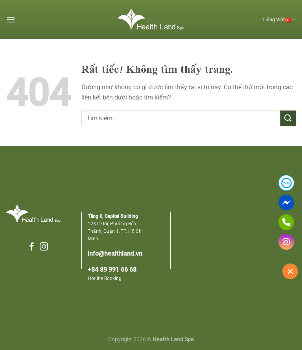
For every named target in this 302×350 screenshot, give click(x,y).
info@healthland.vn (115, 253)
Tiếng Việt (279, 19)
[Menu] (10, 19)
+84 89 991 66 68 (112, 269)
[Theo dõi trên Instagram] (44, 247)
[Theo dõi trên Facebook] (32, 247)
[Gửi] (288, 118)
